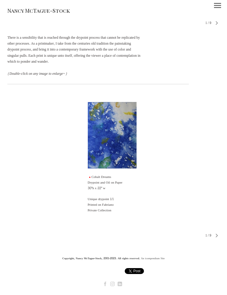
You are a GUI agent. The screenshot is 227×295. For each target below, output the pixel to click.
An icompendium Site (153, 258)
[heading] (38, 11)
